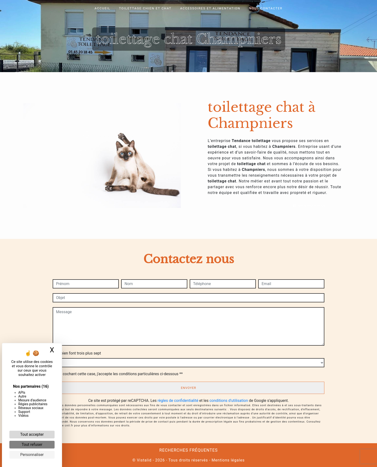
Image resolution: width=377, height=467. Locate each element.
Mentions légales (227, 460)
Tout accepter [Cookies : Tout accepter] (32, 434)
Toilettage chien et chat (145, 8)
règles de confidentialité (177, 400)
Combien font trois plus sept (77, 353)
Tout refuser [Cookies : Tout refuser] (32, 444)
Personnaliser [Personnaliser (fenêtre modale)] (32, 454)
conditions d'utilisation (228, 400)
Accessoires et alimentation (210, 8)
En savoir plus (309, 205)
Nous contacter (266, 8)
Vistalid (144, 460)
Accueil (102, 8)
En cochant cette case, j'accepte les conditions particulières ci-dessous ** (120, 374)
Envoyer (188, 388)
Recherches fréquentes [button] (188, 450)
